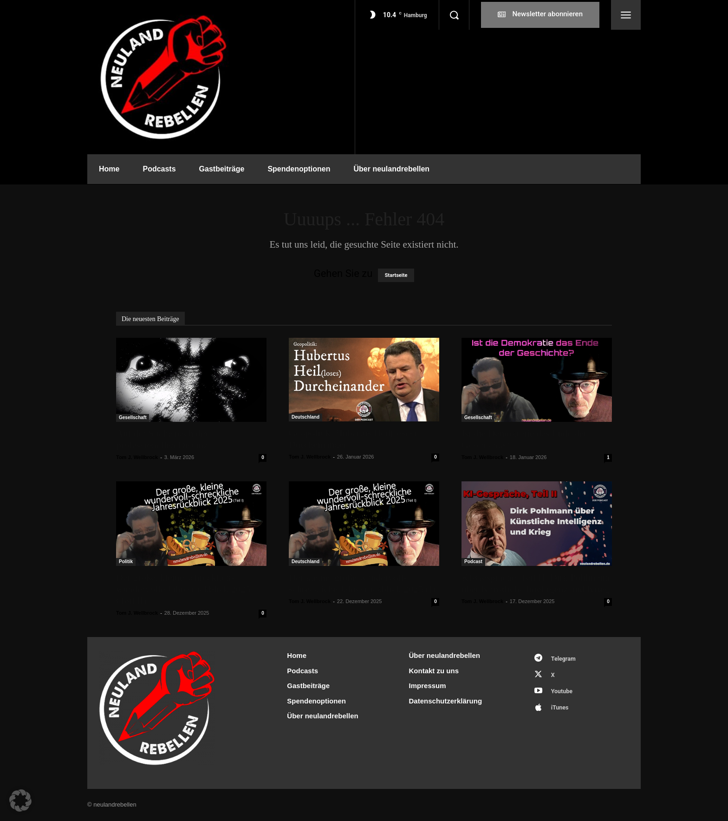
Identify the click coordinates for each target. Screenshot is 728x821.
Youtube (563, 693)
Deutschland (305, 417)
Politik (126, 561)
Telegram (565, 659)
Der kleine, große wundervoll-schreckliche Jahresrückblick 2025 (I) (362, 583)
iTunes (561, 710)
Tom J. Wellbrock (137, 457)
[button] (454, 15)
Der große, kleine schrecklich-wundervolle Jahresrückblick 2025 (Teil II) (183, 589)
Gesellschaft (132, 417)
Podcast (473, 561)
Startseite (396, 275)
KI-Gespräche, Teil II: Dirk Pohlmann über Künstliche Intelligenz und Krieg (536, 583)
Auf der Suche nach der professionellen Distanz (162, 439)
